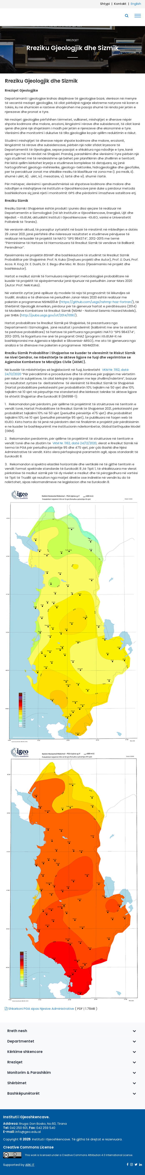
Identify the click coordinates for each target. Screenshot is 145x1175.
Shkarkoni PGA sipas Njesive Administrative (39, 1008)
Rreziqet (72, 40)
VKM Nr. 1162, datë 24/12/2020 (74, 443)
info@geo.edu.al (28, 1132)
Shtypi (105, 3)
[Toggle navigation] (136, 15)
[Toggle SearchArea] (126, 15)
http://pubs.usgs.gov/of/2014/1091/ (48, 315)
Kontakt (120, 3)
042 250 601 (19, 1128)
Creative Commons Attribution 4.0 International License (97, 1155)
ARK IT (29, 1164)
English (136, 3)
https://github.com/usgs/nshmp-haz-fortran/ (96, 302)
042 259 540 (45, 1128)
